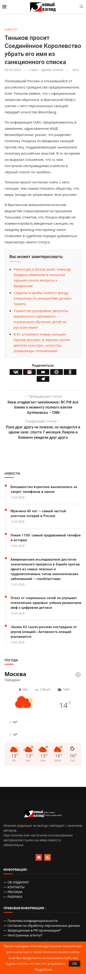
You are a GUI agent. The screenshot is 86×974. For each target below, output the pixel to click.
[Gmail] (29, 372)
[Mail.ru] (56, 372)
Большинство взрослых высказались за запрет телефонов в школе (44, 489)
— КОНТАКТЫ (14, 887)
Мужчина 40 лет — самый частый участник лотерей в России (38, 513)
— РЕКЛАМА (12, 892)
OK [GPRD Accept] (74, 963)
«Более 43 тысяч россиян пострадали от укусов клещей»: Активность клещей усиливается (44, 632)
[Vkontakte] (16, 372)
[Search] (81, 7)
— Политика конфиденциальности (30, 920)
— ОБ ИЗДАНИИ (16, 882)
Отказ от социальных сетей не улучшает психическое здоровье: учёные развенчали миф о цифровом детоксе (46, 603)
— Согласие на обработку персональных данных (41, 925)
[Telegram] (43, 379)
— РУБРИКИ (12, 897)
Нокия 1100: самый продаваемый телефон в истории (46, 537)
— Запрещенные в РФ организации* (32, 930)
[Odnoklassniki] (70, 372)
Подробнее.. (44, 969)
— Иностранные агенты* (23, 935)
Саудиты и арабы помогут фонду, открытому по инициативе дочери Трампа (43, 298)
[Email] (43, 372)
